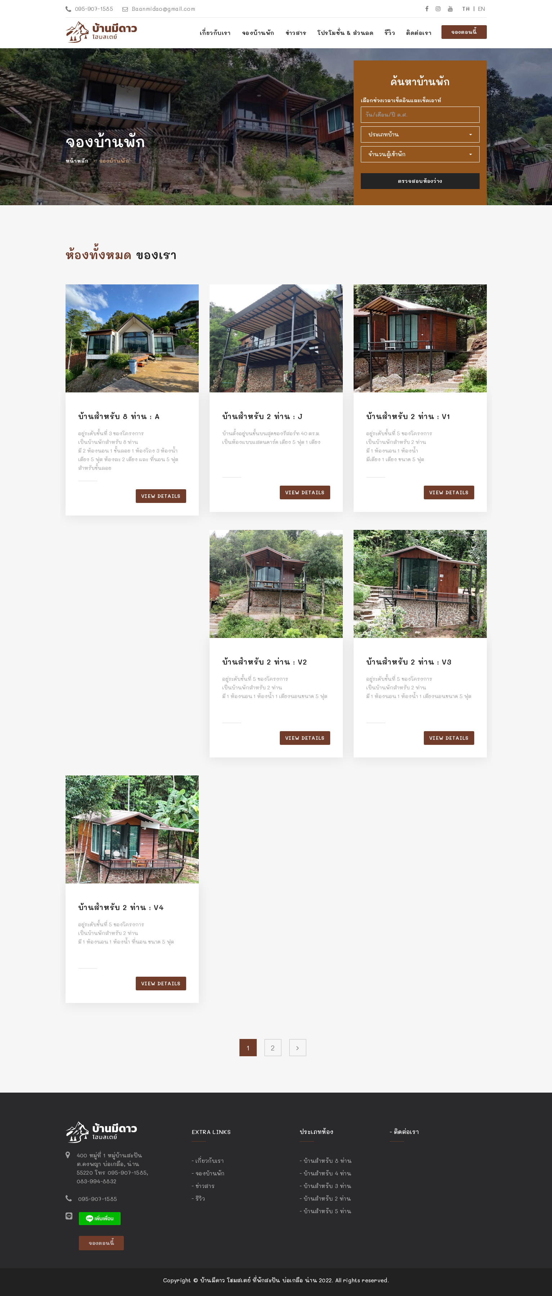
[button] (420, 134)
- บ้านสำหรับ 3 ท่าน (325, 1185)
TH (466, 8)
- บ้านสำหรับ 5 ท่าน (325, 1211)
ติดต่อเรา (418, 32)
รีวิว (390, 32)
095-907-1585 (89, 8)
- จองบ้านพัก (208, 1173)
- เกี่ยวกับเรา (208, 1160)
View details (160, 495)
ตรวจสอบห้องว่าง (420, 180)
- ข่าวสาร (203, 1185)
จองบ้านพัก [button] (258, 32)
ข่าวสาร (296, 32)
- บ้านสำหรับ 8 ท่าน (326, 1160)
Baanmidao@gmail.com (158, 8)
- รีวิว (198, 1198)
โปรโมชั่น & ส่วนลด (345, 32)
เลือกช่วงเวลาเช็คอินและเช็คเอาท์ (401, 100)
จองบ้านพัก (114, 160)
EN (481, 8)
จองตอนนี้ (464, 31)
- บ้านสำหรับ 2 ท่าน (325, 1198)
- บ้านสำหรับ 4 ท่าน (325, 1173)
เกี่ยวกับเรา (215, 32)
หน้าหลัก (77, 160)
